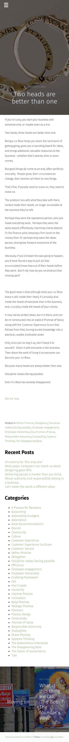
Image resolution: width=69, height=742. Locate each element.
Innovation (18, 598)
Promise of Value (45, 432)
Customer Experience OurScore (31, 544)
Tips (14, 655)
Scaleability (39, 436)
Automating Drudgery (25, 516)
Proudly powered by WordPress (19, 737)
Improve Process (22, 594)
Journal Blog (46, 737)
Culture (16, 536)
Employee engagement (45, 427)
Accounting (18, 512)
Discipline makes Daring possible (33, 561)
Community (18, 532)
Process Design (21, 614)
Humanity (17, 590)
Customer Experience (25, 540)
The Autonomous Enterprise (29, 643)
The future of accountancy (28, 651)
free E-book (18, 585)
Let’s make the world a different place (30, 486)
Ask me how (12, 398)
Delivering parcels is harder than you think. (33, 474)
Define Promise (25, 423)
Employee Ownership (17, 432)
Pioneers (17, 610)
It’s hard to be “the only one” (24, 462)
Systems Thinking (22, 639)
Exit (32, 432)
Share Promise (20, 635)
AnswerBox (58, 737)
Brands (16, 528)
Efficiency (17, 565)
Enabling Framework (24, 577)
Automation (19, 520)
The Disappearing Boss (29, 441)
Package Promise (22, 606)
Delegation (41, 423)
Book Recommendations (27, 524)
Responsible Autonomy (18, 436)
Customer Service (22, 549)
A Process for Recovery (26, 507)
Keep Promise (20, 602)
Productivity (19, 618)
